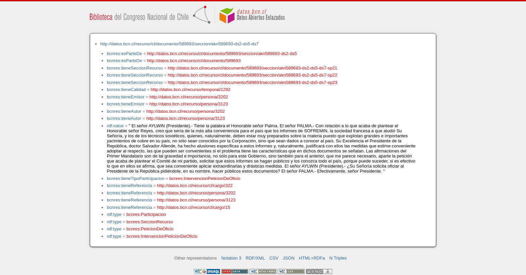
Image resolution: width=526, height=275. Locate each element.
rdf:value (115, 125)
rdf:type (114, 214)
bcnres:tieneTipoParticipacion (135, 178)
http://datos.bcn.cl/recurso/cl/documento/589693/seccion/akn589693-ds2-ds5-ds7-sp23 (252, 82)
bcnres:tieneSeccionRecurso (135, 68)
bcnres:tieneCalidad (126, 89)
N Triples (338, 258)
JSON (289, 258)
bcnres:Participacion (146, 214)
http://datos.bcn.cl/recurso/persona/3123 (189, 103)
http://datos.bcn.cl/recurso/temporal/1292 (190, 89)
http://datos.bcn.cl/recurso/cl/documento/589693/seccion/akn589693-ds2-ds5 (222, 53)
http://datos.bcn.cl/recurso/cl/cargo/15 (193, 207)
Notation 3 (231, 258)
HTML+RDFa (312, 258)
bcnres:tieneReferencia (129, 185)
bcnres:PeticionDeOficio (149, 228)
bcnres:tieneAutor (124, 111)
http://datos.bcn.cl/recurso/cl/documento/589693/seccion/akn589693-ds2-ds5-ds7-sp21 (252, 68)
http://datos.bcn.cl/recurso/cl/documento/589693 (194, 60)
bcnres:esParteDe (124, 53)
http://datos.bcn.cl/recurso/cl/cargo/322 (194, 185)
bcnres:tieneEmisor (125, 96)
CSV (273, 258)
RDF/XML (255, 258)
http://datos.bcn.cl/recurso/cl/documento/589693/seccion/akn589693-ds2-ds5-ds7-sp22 (252, 75)
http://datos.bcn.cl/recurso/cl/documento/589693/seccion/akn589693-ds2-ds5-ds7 (179, 43)
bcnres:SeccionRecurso (149, 221)
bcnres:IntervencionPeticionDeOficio (204, 178)
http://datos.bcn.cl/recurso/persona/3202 (189, 96)
